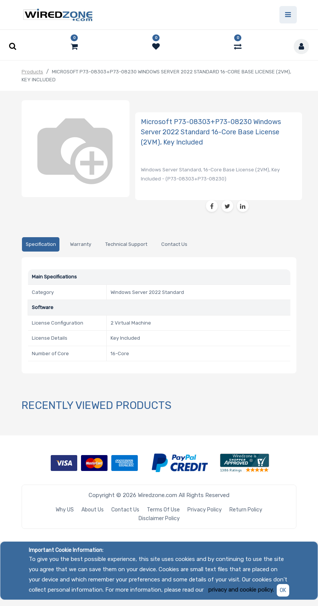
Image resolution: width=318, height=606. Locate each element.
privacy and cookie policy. (241, 589)
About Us (92, 510)
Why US (65, 510)
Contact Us (125, 510)
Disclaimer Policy (159, 518)
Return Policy (245, 510)
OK (283, 590)
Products (32, 72)
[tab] (40, 245)
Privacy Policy (204, 510)
